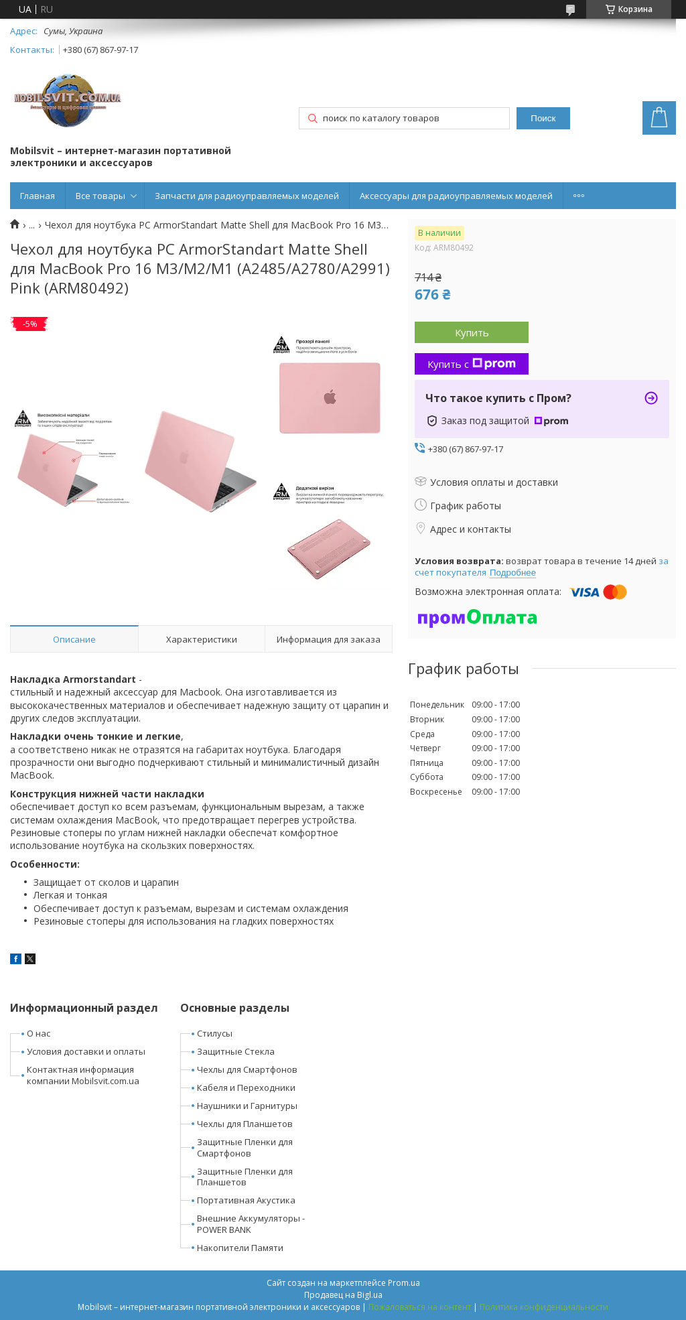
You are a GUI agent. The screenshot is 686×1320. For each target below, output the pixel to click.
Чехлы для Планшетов (245, 1124)
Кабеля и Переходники (246, 1087)
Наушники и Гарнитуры (247, 1106)
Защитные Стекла (236, 1051)
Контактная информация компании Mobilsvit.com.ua (83, 1075)
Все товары (100, 196)
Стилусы (214, 1033)
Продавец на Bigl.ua (343, 1295)
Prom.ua (404, 1283)
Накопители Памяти (240, 1248)
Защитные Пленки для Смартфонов (245, 1147)
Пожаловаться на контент (419, 1307)
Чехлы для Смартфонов (247, 1069)
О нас (38, 1033)
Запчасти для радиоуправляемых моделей (247, 196)
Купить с (471, 364)
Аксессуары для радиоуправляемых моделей (456, 196)
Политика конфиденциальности (544, 1307)
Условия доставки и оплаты (86, 1051)
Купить (472, 332)
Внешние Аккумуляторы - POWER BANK (251, 1224)
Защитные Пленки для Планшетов (245, 1177)
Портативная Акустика (246, 1200)
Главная (37, 196)
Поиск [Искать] (543, 118)
